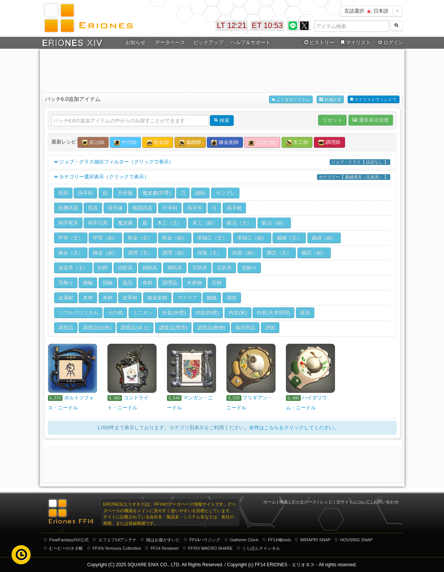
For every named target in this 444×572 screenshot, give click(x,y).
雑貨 (232, 297)
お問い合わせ (386, 501)
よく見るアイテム (291, 99)
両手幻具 (98, 223)
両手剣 (85, 193)
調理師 (329, 142)
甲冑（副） (105, 238)
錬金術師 (225, 142)
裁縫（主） (289, 238)
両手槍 (234, 208)
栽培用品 (245, 327)
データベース (170, 42)
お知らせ (135, 42)
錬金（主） (70, 253)
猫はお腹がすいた (163, 539)
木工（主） (169, 223)
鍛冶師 (93, 142)
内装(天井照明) (273, 312)
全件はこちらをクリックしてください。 (294, 427)
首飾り (249, 267)
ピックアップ (208, 42)
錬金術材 (157, 297)
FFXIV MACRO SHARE (210, 548)
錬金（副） (105, 253)
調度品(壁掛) (173, 327)
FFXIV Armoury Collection (116, 548)
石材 (217, 282)
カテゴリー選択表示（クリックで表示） (222, 177)
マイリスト (355, 42)
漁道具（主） (73, 267)
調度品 (65, 327)
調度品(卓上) (135, 327)
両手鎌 (115, 208)
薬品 (127, 282)
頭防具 (125, 267)
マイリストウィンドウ (373, 99)
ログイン (390, 42)
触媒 (212, 297)
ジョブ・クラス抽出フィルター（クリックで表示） (222, 162)
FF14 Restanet (164, 548)
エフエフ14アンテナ (117, 539)
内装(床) (238, 312)
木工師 (297, 142)
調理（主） (140, 253)
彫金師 (158, 142)
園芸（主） (279, 253)
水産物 (194, 282)
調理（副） (174, 253)
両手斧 (194, 208)
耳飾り (65, 282)
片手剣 (169, 208)
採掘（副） (244, 253)
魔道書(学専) (156, 193)
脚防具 (174, 267)
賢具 (93, 208)
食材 (147, 282)
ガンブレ (225, 193)
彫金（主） (140, 238)
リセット (332, 120)
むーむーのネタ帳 (66, 548)
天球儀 (124, 193)
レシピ (326, 501)
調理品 (169, 282)
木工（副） (204, 223)
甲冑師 (125, 142)
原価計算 (330, 99)
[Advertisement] (222, 69)
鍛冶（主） (239, 223)
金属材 (65, 297)
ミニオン (143, 312)
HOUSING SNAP (356, 539)
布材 (108, 297)
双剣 (63, 193)
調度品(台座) (97, 327)
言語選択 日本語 (366, 11)
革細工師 (262, 142)
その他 (115, 312)
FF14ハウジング (205, 539)
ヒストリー (318, 42)
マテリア (187, 297)
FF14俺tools (279, 539)
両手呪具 (68, 223)
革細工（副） (252, 238)
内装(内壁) (207, 312)
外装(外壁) (174, 312)
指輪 (108, 282)
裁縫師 (190, 142)
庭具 (305, 312)
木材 (88, 297)
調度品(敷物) (211, 327)
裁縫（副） (324, 238)
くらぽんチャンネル (261, 548)
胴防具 (149, 267)
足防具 (224, 267)
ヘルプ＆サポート (251, 42)
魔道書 (125, 223)
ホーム (269, 501)
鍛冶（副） (274, 223)
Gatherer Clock (244, 539)
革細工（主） (212, 238)
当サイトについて (353, 501)
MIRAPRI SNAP (315, 539)
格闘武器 (142, 208)
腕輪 (88, 282)
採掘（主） (209, 253)
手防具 (199, 267)
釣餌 (103, 267)
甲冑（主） (70, 238)
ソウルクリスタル (78, 312)
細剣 (200, 193)
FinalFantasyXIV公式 (69, 539)
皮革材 (129, 297)
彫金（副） (174, 238)
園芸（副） (314, 253)
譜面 (270, 327)
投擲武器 (68, 208)
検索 (283, 501)
